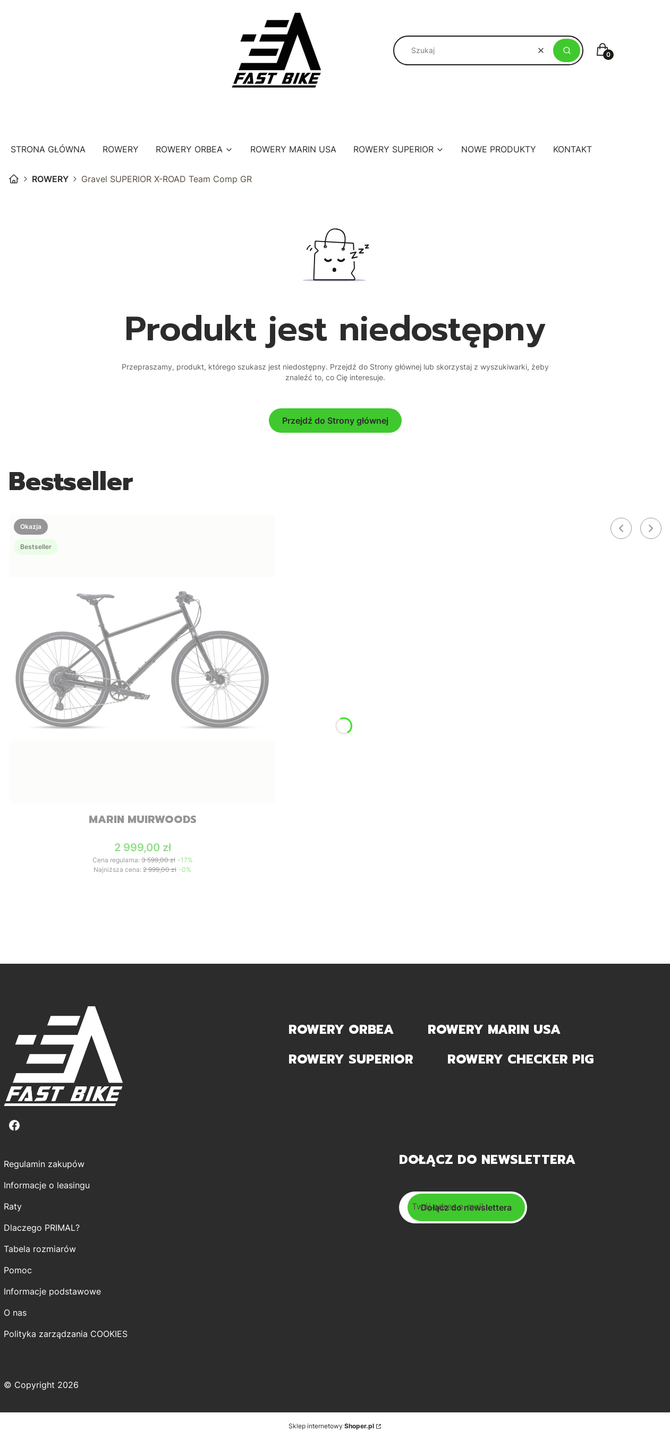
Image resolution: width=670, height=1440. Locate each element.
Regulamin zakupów (44, 1164)
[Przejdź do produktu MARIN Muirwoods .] (142, 659)
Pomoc (18, 1270)
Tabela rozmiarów (40, 1249)
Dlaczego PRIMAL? (42, 1227)
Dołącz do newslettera (466, 1207)
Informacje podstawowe (52, 1291)
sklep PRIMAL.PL (14, 179)
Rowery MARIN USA (494, 1029)
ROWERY (50, 179)
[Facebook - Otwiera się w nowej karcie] (14, 1125)
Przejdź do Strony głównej (335, 420)
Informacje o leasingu (47, 1185)
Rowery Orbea (341, 1029)
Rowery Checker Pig (520, 1059)
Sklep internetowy (331, 1426)
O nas (15, 1312)
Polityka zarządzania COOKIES (66, 1333)
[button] (566, 50)
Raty (13, 1206)
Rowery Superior (351, 1059)
